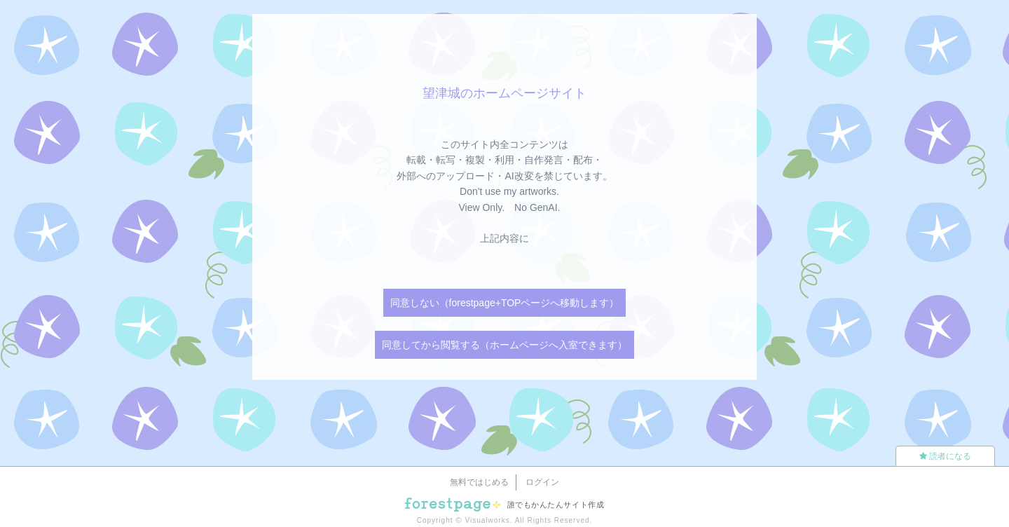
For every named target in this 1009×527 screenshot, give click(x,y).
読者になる (945, 456)
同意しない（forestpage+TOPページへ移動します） (504, 302)
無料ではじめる (479, 482)
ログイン (542, 482)
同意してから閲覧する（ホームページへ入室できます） (504, 344)
